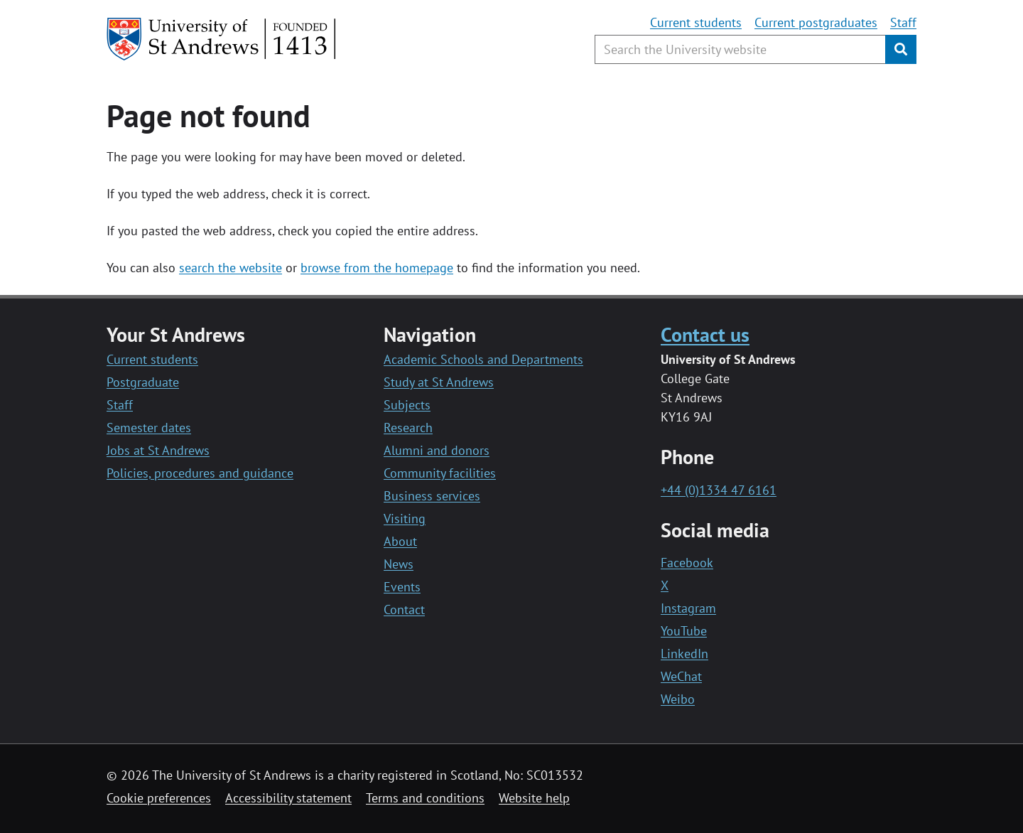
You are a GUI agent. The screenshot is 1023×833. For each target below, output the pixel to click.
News (398, 564)
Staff (903, 22)
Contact (404, 609)
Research (408, 427)
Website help (534, 798)
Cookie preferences (159, 798)
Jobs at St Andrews (158, 450)
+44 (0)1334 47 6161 (718, 490)
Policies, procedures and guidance (200, 473)
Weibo (678, 699)
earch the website (233, 267)
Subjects (407, 405)
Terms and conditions (425, 798)
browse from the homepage (377, 267)
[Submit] (900, 49)
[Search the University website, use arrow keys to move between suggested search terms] (740, 49)
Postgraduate (143, 382)
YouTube (684, 631)
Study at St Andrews (439, 382)
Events (402, 587)
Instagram (688, 608)
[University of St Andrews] (222, 39)
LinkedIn (684, 653)
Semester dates (149, 427)
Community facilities (440, 473)
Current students (696, 22)
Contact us (705, 334)
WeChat (681, 676)
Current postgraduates (815, 22)
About (400, 541)
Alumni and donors (436, 450)
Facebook (687, 562)
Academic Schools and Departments (483, 359)
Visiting (405, 518)
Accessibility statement (288, 798)
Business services (432, 496)
